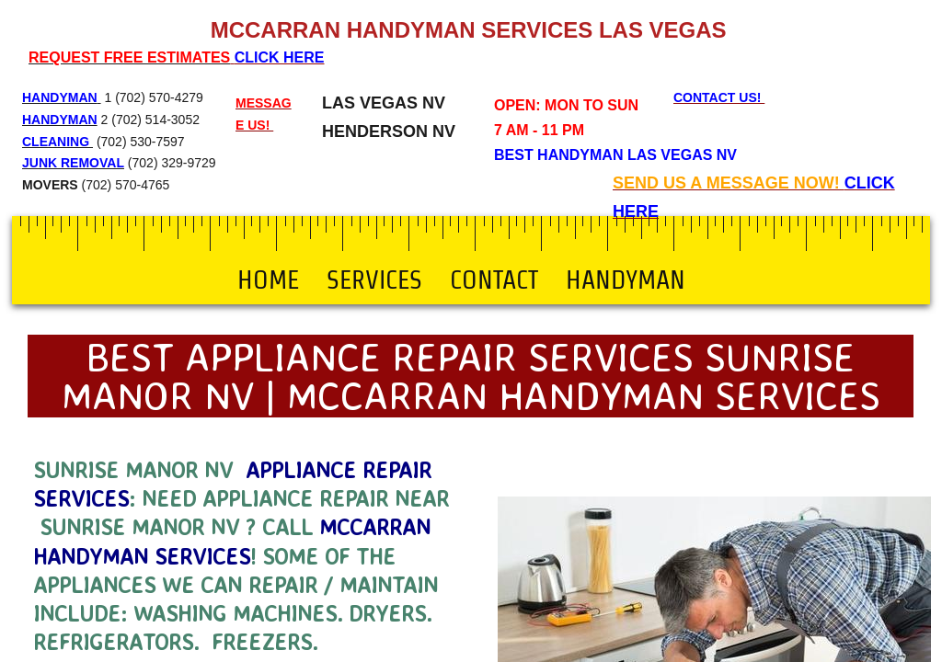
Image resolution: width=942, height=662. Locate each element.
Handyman (625, 279)
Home (268, 279)
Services (374, 279)
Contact (494, 279)
